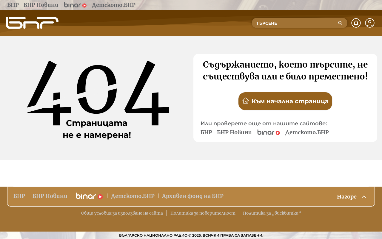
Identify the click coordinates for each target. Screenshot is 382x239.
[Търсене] (340, 23)
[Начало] (32, 23)
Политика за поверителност (202, 213)
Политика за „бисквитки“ (272, 213)
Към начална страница (285, 101)
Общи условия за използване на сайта (122, 213)
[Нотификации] (356, 23)
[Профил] (370, 23)
